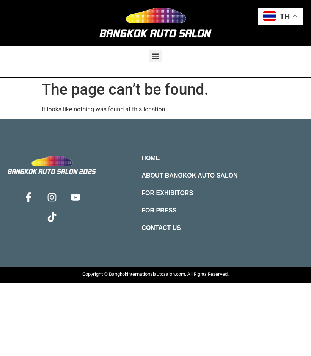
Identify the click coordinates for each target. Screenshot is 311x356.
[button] (155, 56)
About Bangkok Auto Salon (189, 175)
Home (150, 158)
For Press (158, 210)
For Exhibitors (167, 193)
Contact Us (161, 228)
